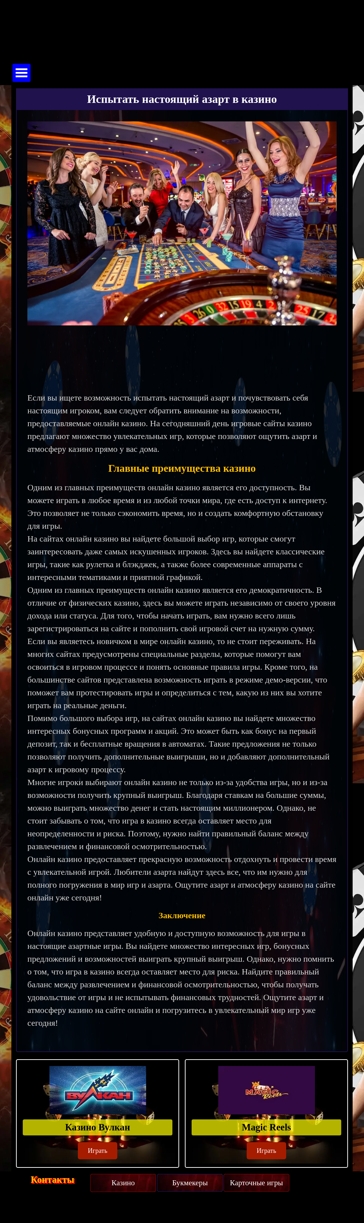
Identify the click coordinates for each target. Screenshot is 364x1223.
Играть (97, 1150)
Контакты (52, 1179)
